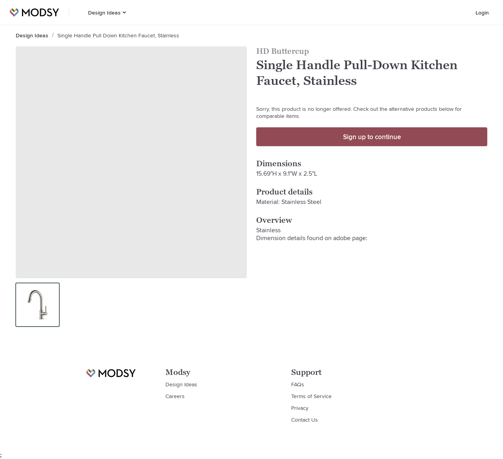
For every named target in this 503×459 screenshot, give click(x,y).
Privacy (299, 407)
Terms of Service (311, 396)
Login (482, 13)
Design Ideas (104, 13)
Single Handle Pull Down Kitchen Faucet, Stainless (118, 35)
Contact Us (304, 419)
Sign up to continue (372, 136)
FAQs (297, 384)
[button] (124, 12)
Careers (175, 396)
